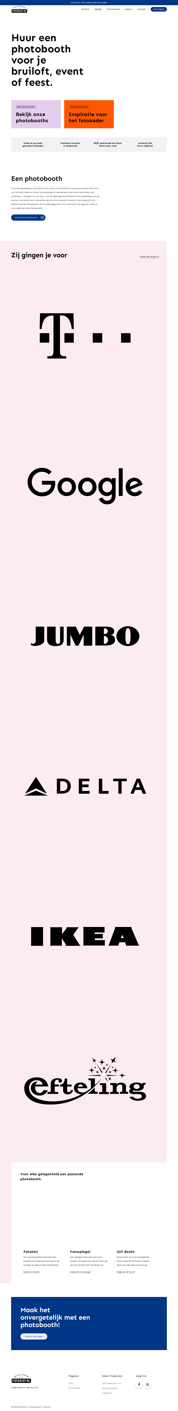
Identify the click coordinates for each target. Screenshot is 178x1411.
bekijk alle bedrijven (149, 256)
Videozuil (107, 1393)
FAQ (71, 1383)
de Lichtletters (110, 1388)
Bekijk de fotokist (31, 1272)
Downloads (74, 1388)
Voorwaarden (35, 1407)
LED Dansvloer (112, 1383)
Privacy (47, 1407)
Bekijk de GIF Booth (126, 1272)
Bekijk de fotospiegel (80, 1272)
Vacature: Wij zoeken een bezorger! (89, 2)
